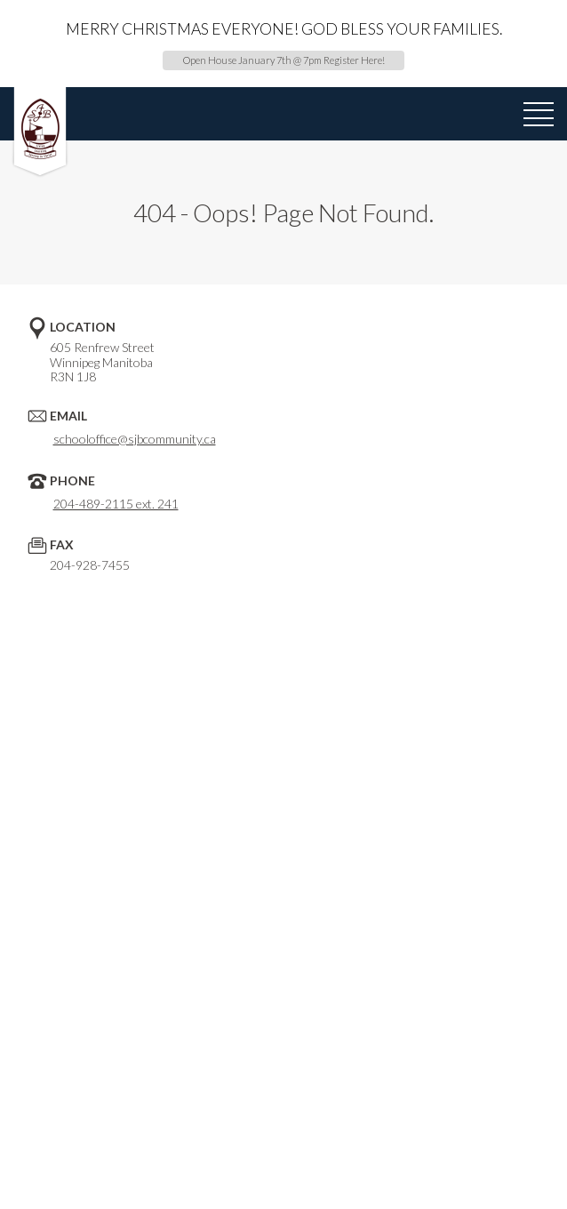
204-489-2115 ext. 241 (116, 503)
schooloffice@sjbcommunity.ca (134, 438)
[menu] (538, 114)
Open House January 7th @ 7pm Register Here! (284, 60)
